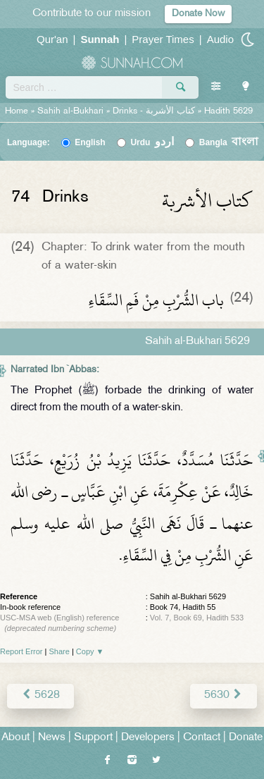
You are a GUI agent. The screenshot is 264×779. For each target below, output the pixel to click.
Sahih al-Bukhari (70, 111)
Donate (246, 737)
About (15, 737)
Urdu (152, 142)
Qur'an (52, 39)
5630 (223, 695)
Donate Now (198, 13)
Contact (201, 737)
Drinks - (155, 111)
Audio (220, 39)
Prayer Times (163, 39)
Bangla (229, 142)
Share (59, 651)
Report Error (21, 651)
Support (93, 737)
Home (16, 111)
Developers (148, 737)
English (90, 142)
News (51, 737)
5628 (40, 695)
